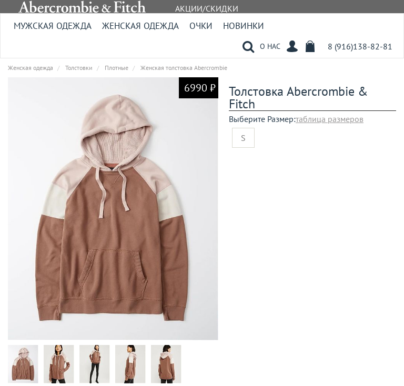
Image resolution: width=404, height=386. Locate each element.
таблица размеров (329, 119)
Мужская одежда (53, 26)
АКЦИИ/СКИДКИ (206, 8)
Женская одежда (140, 26)
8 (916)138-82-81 (360, 46)
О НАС (270, 46)
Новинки (243, 26)
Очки (201, 26)
